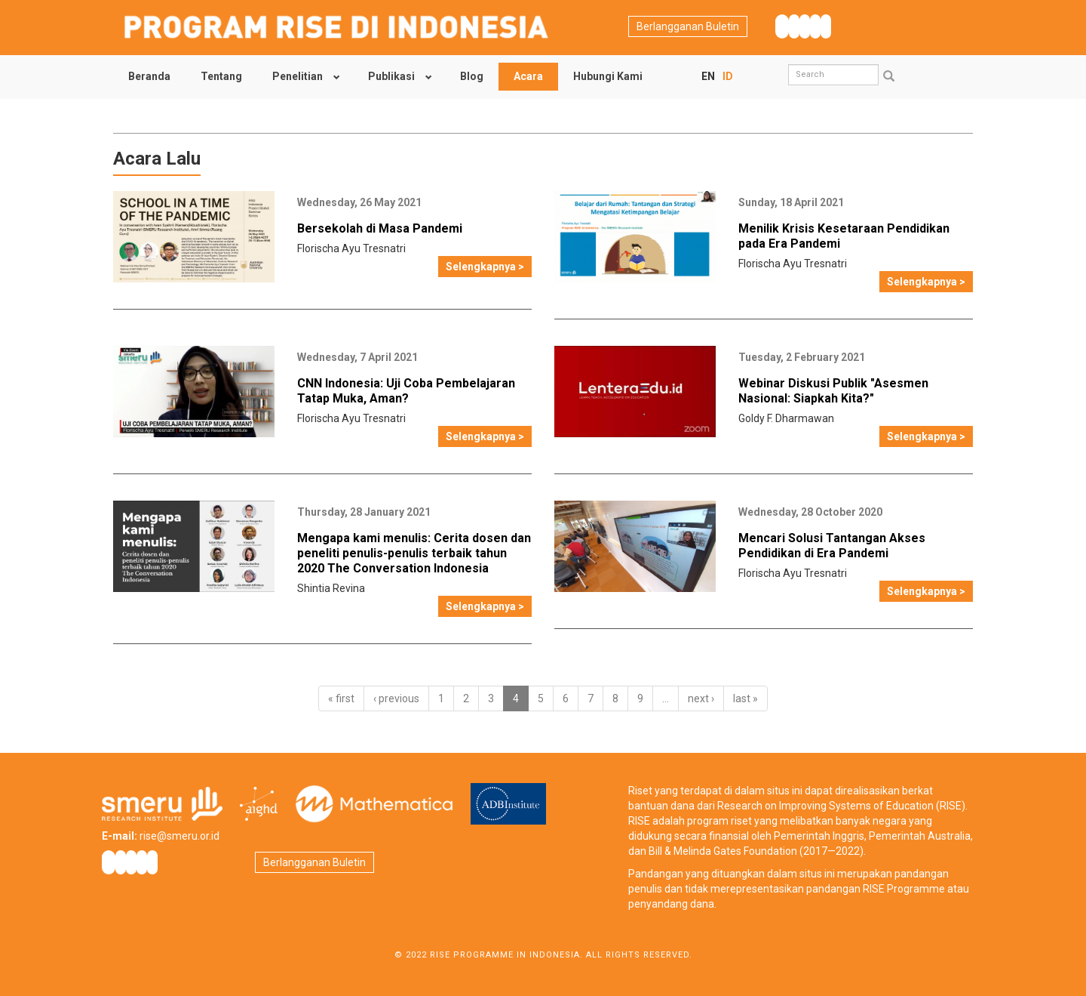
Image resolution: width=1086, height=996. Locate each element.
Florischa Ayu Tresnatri (351, 248)
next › (701, 698)
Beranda (149, 76)
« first (341, 698)
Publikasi (391, 76)
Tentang (221, 76)
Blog (471, 76)
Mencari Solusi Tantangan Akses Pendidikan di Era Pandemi (831, 545)
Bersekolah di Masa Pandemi (379, 228)
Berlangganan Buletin (688, 26)
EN (708, 76)
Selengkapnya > (485, 267)
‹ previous (396, 698)
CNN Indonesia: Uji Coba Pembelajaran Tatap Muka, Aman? (406, 390)
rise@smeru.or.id (179, 836)
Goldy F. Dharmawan (786, 418)
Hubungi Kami (608, 76)
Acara (528, 76)
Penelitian (297, 76)
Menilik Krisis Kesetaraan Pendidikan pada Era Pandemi (843, 236)
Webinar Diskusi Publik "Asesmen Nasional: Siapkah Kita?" (833, 390)
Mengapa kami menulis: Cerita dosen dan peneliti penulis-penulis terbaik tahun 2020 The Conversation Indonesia (414, 553)
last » (745, 698)
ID (727, 76)
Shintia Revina (331, 588)
